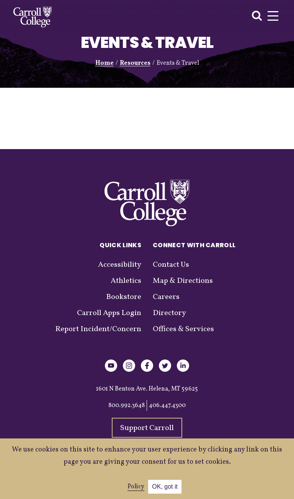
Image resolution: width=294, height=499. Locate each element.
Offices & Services (183, 329)
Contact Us (171, 264)
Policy (135, 487)
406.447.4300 (167, 405)
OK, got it (165, 486)
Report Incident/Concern (98, 329)
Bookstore (123, 297)
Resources (135, 63)
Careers (166, 297)
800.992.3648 (126, 405)
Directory (169, 313)
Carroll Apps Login (109, 313)
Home (104, 63)
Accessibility (119, 264)
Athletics (126, 281)
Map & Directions (183, 281)
